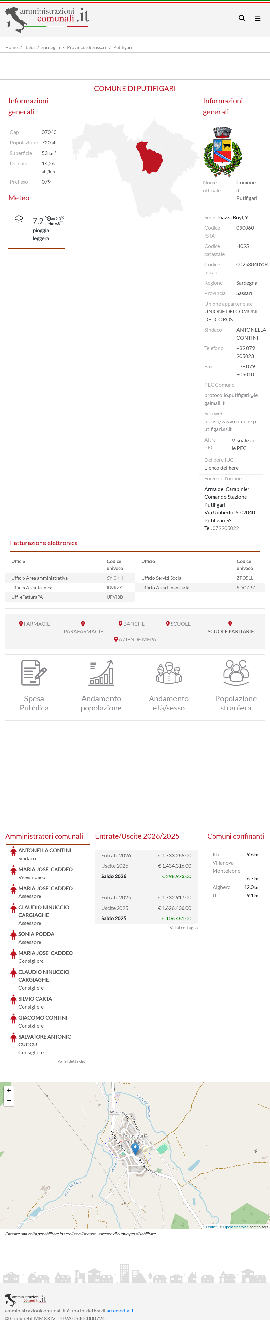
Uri (216, 895)
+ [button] (9, 1042)
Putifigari (122, 47)
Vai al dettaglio (71, 1012)
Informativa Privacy (85, 1277)
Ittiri (218, 854)
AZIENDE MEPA (137, 639)
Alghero (221, 887)
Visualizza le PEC (243, 444)
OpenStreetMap (236, 1178)
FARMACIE (37, 623)
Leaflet (211, 1178)
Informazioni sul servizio (32, 1277)
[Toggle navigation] (241, 18)
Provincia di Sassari (86, 47)
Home (11, 47)
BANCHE (134, 623)
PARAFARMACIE (83, 631)
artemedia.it (120, 1261)
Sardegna (50, 47)
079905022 (226, 528)
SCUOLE (181, 623)
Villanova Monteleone (226, 867)
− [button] (9, 1052)
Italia (29, 47)
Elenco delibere (221, 467)
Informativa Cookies (133, 1277)
